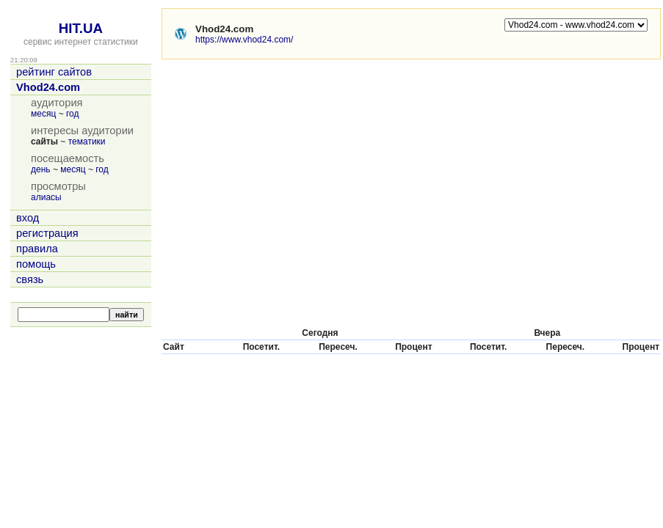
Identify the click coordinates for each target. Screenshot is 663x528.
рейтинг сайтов (54, 72)
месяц (43, 114)
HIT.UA (81, 28)
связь (29, 279)
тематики (87, 141)
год (72, 114)
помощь (36, 264)
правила (37, 248)
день (41, 169)
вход (27, 218)
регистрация (47, 233)
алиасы (46, 197)
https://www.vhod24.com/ (244, 39)
